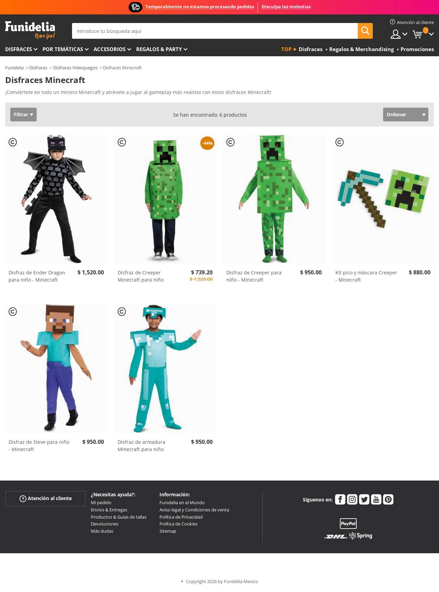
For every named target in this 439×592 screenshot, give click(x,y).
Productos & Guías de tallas (118, 517)
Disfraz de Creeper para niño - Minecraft (254, 276)
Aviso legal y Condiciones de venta (194, 510)
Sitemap (167, 531)
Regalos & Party (159, 49)
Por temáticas (63, 49)
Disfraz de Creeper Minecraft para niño (141, 276)
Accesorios (110, 49)
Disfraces (18, 49)
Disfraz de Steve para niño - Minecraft (39, 445)
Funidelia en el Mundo (182, 502)
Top (286, 49)
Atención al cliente (46, 498)
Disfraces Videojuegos (75, 67)
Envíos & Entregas (109, 510)
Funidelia (14, 67)
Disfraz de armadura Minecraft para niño (141, 445)
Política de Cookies (178, 524)
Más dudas (102, 531)
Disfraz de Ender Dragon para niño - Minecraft (37, 276)
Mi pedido (101, 502)
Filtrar (21, 114)
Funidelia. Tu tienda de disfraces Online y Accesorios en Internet (30, 30)
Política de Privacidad (181, 517)
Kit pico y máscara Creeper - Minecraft (366, 276)
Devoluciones (104, 524)
